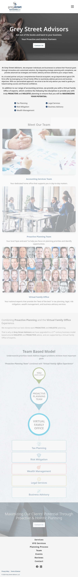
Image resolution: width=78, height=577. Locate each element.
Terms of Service (15, 571)
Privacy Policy (5, 571)
